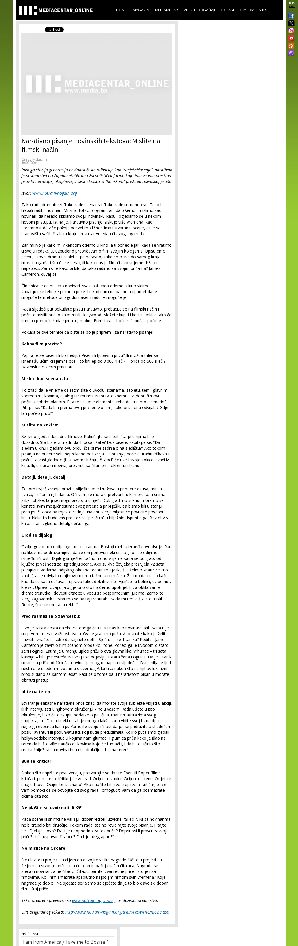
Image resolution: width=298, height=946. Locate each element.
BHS (292, 3)
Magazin (141, 9)
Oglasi (227, 9)
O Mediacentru (254, 9)
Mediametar (166, 9)
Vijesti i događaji (199, 9)
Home (121, 9)
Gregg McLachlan (35, 159)
